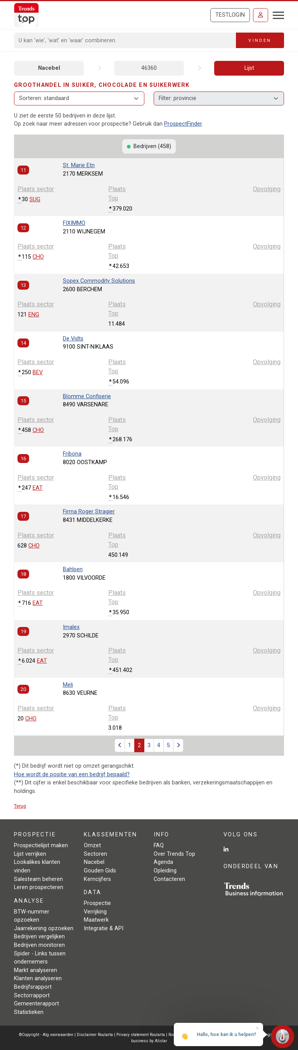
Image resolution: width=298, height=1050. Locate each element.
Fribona (72, 454)
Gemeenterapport (36, 1003)
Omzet (92, 845)
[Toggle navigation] (276, 14)
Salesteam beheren (38, 879)
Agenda (163, 862)
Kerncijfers (97, 879)
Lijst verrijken (30, 854)
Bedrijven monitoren (39, 945)
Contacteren (169, 879)
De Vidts (73, 338)
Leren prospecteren (38, 887)
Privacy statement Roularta (140, 1035)
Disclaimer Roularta (95, 1035)
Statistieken (28, 1012)
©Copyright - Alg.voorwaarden (46, 1035)
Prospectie (97, 903)
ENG (33, 314)
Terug (20, 806)
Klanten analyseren (38, 978)
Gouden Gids (100, 870)
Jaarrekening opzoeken (43, 928)
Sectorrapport (32, 995)
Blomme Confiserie (87, 396)
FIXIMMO (74, 223)
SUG (34, 199)
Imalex (71, 627)
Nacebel (49, 68)
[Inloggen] (260, 15)
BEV (38, 372)
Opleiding (165, 870)
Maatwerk (96, 920)
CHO (38, 257)
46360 (149, 68)
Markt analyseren (35, 970)
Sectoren (95, 854)
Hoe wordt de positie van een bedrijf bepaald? (72, 774)
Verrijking (95, 911)
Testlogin (230, 15)
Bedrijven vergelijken (39, 936)
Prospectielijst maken (41, 845)
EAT (38, 488)
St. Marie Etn (79, 165)
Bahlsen (73, 569)
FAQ (159, 845)
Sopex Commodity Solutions (99, 281)
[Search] (125, 40)
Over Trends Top (174, 854)
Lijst (249, 68)
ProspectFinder (183, 124)
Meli (68, 685)
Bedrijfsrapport (33, 987)
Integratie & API (103, 928)
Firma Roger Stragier (89, 511)
